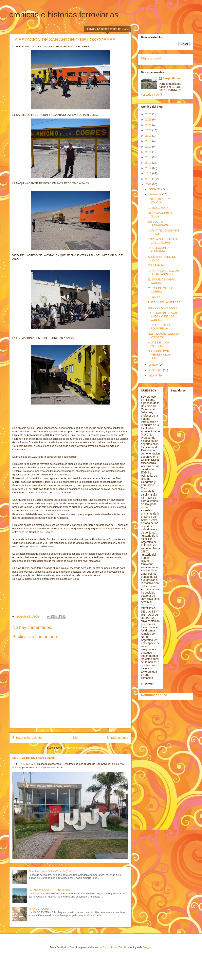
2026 (148, 114)
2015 (148, 151)
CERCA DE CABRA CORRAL (160, 290)
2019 (148, 135)
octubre (154, 364)
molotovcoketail (108, 947)
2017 (148, 146)
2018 (148, 141)
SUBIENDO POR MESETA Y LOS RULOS (159, 354)
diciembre (155, 189)
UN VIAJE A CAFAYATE (162, 307)
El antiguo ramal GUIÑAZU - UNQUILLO (52, 871)
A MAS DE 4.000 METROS (158, 344)
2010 (148, 179)
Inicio (74, 737)
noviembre (155, 194)
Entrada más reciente (27, 737)
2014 (148, 157)
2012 (148, 168)
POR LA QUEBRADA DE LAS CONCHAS (163, 241)
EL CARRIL (155, 296)
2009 (148, 184)
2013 (148, 162)
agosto (153, 375)
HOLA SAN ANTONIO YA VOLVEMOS (163, 335)
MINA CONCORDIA (40, 908)
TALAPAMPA (156, 265)
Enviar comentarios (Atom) (78, 747)
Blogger (147, 947)
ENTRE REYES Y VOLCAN (159, 201)
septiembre (156, 370)
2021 (148, 130)
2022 (148, 125)
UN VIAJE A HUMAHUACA (158, 223)
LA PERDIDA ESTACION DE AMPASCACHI (163, 272)
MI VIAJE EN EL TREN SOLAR (33, 757)
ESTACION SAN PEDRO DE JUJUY (49, 889)
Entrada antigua (117, 737)
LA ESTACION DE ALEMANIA (159, 249)
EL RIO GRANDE (158, 207)
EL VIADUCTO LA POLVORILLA (159, 327)
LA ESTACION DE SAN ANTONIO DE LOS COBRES (162, 316)
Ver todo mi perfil (151, 94)
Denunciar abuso (154, 695)
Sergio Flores (171, 78)
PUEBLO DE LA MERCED (164, 302)
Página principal (151, 58)
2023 (148, 119)
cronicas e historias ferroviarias (63, 14)
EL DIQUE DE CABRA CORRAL (161, 281)
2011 (148, 173)
